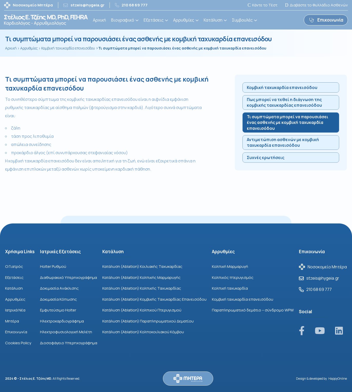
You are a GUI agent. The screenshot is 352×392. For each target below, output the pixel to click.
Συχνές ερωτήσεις (265, 157)
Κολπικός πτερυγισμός (232, 277)
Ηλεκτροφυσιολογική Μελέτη (66, 332)
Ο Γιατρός (14, 266)
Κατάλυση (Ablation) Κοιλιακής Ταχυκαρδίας (142, 266)
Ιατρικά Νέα (15, 310)
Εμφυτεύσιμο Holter (58, 310)
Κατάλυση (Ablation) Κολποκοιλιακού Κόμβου (143, 332)
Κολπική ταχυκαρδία (230, 288)
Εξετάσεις (154, 20)
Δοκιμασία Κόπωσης (58, 299)
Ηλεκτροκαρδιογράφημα (62, 321)
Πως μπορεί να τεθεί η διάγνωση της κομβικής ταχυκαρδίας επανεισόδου (284, 102)
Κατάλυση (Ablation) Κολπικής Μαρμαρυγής (141, 277)
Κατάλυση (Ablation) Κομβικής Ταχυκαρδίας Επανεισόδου (154, 299)
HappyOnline (337, 378)
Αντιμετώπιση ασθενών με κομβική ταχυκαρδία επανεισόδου (283, 142)
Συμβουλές (242, 20)
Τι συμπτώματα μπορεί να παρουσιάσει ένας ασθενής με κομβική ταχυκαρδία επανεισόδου (287, 122)
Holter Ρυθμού (53, 266)
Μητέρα (12, 321)
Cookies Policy (18, 343)
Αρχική (99, 20)
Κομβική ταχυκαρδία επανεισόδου (282, 87)
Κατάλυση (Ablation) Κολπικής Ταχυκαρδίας (141, 288)
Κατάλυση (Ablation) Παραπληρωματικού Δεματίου (148, 321)
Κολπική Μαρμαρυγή (230, 266)
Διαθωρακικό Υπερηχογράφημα (68, 277)
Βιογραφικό (122, 20)
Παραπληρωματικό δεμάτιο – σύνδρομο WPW (253, 310)
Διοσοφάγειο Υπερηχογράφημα (68, 343)
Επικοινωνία (16, 332)
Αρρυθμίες (183, 20)
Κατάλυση (213, 20)
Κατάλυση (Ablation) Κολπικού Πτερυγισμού (141, 310)
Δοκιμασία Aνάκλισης (59, 288)
